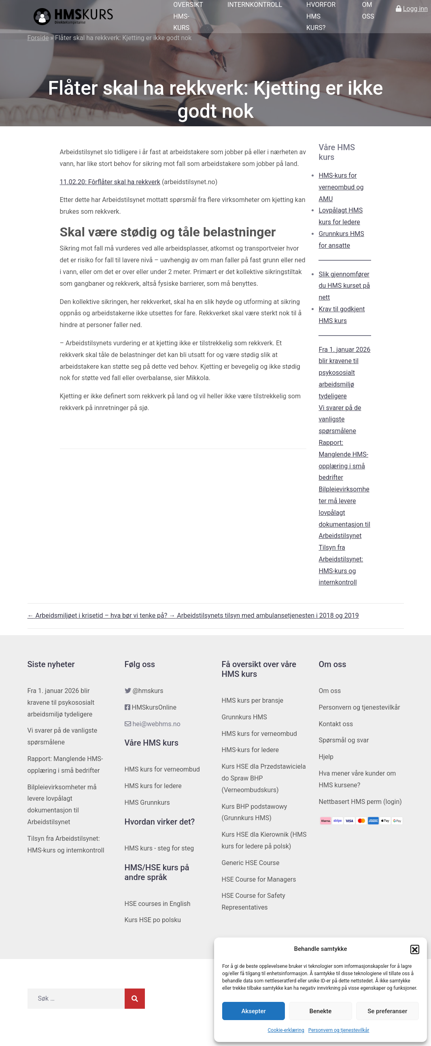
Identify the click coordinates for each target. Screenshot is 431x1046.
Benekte (321, 1011)
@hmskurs (147, 691)
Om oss (330, 691)
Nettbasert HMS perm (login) (360, 802)
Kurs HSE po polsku (153, 920)
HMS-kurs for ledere (250, 750)
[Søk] (135, 999)
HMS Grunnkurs (147, 802)
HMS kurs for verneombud (162, 769)
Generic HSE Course (251, 863)
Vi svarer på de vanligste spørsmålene (339, 419)
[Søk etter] (76, 999)
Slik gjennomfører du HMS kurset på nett (344, 286)
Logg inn (415, 9)
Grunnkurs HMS (244, 717)
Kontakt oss (336, 724)
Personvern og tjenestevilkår (338, 1030)
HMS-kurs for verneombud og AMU (340, 187)
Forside (38, 38)
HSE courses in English (158, 904)
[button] (415, 949)
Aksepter (254, 1011)
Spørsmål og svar (344, 740)
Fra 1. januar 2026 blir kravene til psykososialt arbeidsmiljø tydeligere (344, 373)
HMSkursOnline (154, 707)
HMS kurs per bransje (253, 700)
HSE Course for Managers (259, 879)
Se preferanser (387, 1011)
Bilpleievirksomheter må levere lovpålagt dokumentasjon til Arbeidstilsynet (344, 512)
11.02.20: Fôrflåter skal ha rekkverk (110, 182)
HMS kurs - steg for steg (159, 848)
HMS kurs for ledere (153, 786)
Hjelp (326, 757)
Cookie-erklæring (286, 1030)
